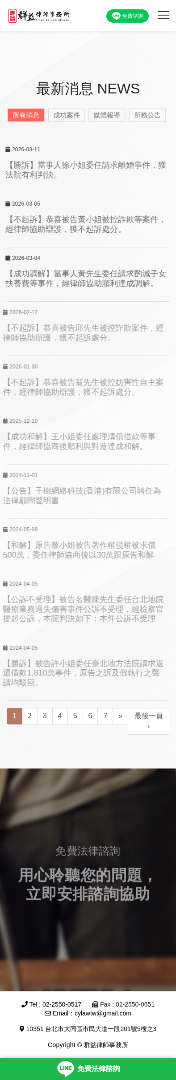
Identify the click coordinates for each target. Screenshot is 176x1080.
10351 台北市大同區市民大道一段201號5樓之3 (88, 1028)
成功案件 (64, 115)
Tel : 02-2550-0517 (51, 1004)
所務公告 (145, 115)
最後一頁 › (148, 721)
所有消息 (24, 115)
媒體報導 (105, 115)
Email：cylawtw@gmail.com (88, 1013)
